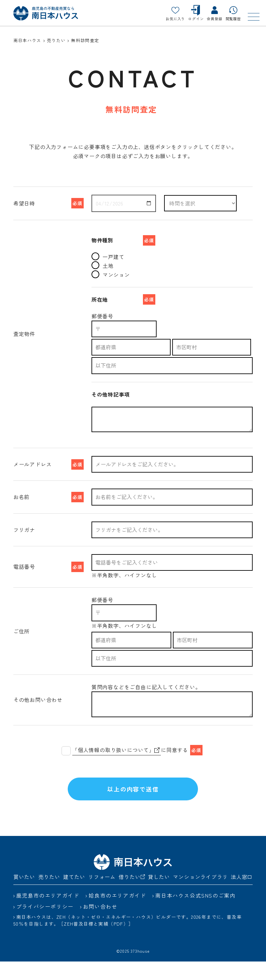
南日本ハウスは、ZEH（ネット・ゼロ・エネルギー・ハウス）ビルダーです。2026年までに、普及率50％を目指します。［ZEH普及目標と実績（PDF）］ (127, 927)
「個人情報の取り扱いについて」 (116, 750)
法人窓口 (242, 884)
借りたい (132, 884)
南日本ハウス (27, 40)
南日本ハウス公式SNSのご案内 (195, 903)
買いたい (24, 884)
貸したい (159, 884)
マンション (110, 274)
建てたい (74, 884)
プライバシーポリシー (45, 914)
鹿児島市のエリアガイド (47, 903)
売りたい (49, 884)
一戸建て (107, 256)
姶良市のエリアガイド (117, 903)
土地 (102, 265)
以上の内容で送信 (133, 792)
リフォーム (102, 884)
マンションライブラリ (200, 884)
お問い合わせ (100, 914)
